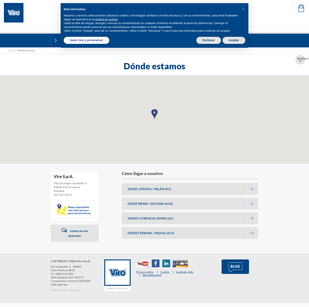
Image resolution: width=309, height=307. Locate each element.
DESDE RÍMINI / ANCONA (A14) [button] (193, 203)
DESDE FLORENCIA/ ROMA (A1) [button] (193, 218)
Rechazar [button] (209, 40)
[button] (243, 9)
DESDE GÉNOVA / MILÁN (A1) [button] (193, 189)
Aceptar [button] (234, 40)
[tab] (190, 189)
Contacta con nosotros (74, 232)
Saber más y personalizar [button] (86, 40)
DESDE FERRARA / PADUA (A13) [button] (193, 233)
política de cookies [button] (106, 19)
